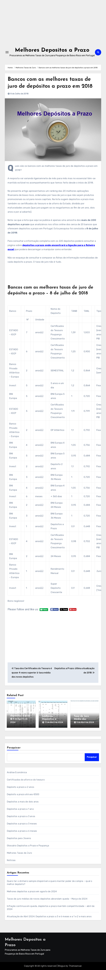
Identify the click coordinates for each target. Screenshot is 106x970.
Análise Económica (17, 772)
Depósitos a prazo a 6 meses (22, 831)
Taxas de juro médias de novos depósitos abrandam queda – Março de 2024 (47, 898)
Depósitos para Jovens (19, 838)
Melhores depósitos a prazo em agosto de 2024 (32, 891)
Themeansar (75, 966)
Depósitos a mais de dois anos (23, 801)
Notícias (11, 860)
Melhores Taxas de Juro (19, 853)
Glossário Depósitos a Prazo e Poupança (28, 845)
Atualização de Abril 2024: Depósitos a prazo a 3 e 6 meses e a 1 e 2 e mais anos (49, 916)
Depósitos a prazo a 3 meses (22, 823)
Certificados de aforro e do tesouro (26, 779)
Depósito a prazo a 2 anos (20, 787)
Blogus (61, 966)
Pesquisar (14, 747)
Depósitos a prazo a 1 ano (20, 809)
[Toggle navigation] (7, 52)
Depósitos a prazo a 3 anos (21, 816)
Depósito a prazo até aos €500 (23, 794)
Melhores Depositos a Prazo (52, 50)
